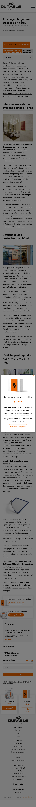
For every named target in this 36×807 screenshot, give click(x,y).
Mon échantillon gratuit (18, 427)
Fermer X (31, 376)
